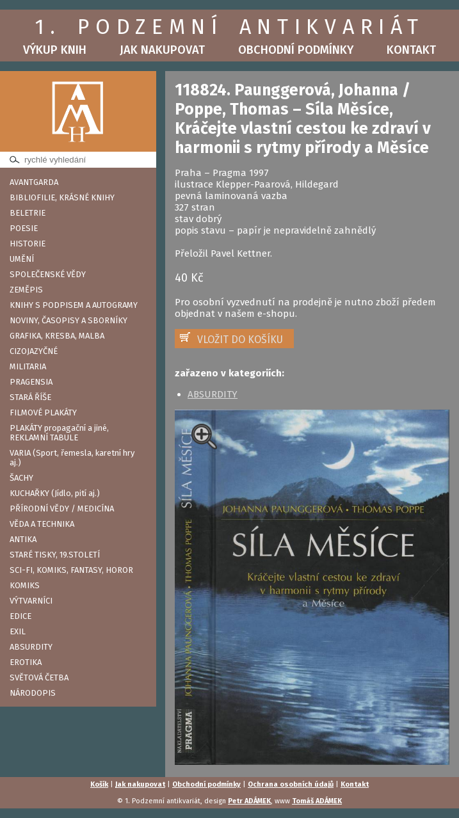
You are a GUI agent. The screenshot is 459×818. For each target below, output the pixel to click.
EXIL (18, 631)
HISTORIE (27, 243)
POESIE (24, 228)
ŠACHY (21, 478)
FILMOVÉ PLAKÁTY (43, 412)
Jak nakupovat (162, 50)
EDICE (20, 616)
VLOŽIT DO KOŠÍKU (240, 339)
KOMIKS (25, 585)
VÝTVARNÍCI (31, 600)
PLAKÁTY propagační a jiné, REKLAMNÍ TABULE (59, 432)
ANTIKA (23, 539)
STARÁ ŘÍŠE (30, 397)
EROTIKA (26, 662)
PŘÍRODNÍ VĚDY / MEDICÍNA (62, 508)
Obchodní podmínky (295, 50)
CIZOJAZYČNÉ (34, 351)
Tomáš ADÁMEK (317, 801)
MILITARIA (28, 366)
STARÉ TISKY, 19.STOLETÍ (55, 554)
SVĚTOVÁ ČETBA (39, 677)
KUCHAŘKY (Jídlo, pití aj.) (55, 493)
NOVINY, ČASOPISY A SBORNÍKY (68, 320)
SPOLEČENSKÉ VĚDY (48, 274)
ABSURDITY (31, 647)
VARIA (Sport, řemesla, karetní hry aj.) (72, 457)
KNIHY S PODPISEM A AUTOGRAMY (74, 305)
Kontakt (411, 50)
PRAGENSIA (31, 382)
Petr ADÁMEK (249, 801)
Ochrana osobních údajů (291, 784)
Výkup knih (54, 50)
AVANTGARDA (34, 182)
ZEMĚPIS (26, 289)
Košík (99, 784)
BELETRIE (27, 213)
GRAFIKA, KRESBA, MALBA (57, 336)
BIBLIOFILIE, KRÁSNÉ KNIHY (62, 197)
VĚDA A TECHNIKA (42, 524)
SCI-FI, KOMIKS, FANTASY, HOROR (71, 570)
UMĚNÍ (22, 259)
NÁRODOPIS (33, 693)
